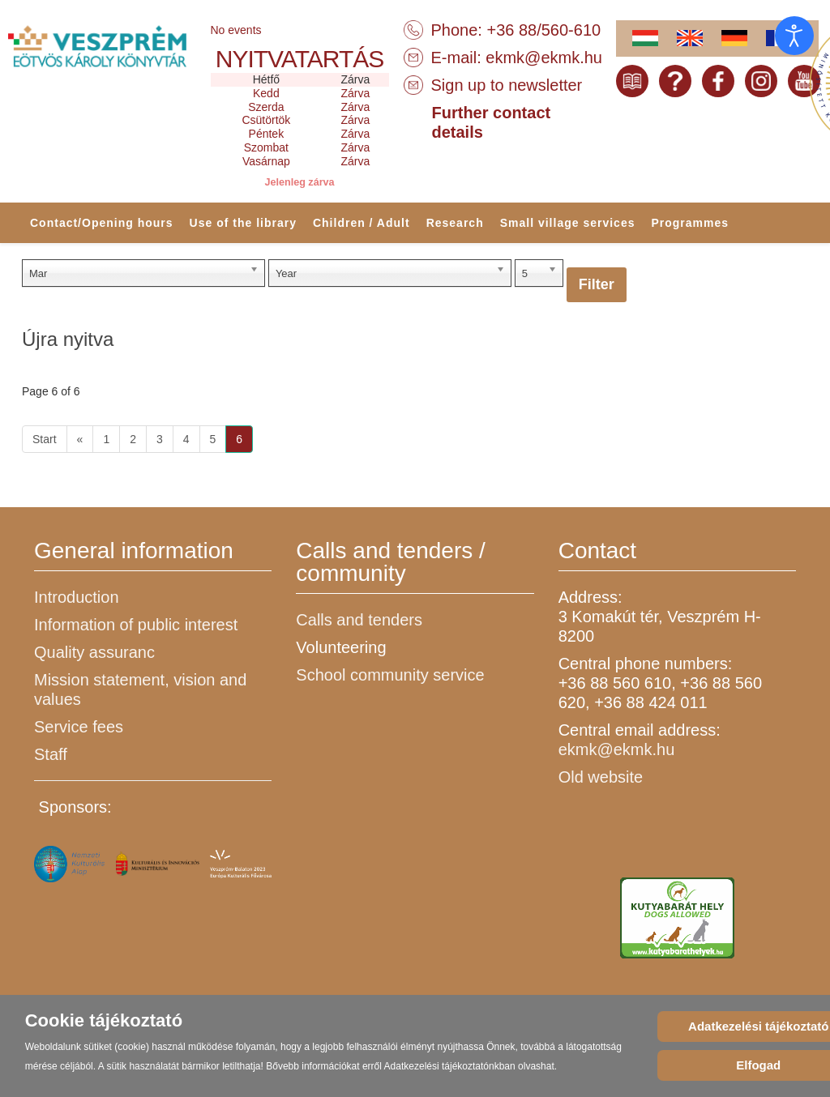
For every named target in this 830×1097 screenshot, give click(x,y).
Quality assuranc (94, 652)
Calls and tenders (359, 620)
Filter (596, 284)
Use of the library (243, 222)
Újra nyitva (67, 339)
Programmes (690, 222)
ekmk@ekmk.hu (544, 57)
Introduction (76, 597)
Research (455, 222)
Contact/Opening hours (101, 222)
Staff (50, 754)
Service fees (78, 727)
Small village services (567, 222)
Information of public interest (135, 625)
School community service (390, 675)
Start (44, 439)
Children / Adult (361, 222)
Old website (601, 777)
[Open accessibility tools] (794, 35)
